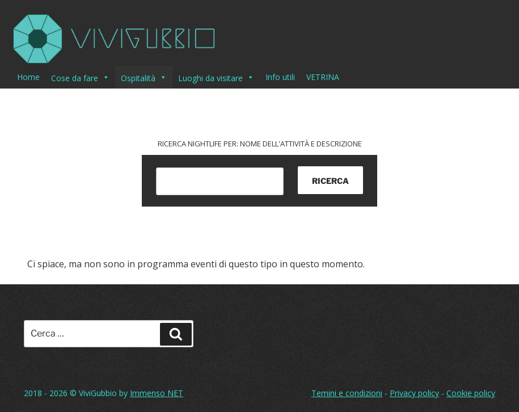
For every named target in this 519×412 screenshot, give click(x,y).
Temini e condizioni (346, 393)
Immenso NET (156, 393)
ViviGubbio (98, 393)
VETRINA (322, 77)
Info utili (280, 77)
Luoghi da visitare (216, 77)
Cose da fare (80, 77)
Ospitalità (144, 77)
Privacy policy (414, 393)
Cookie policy (470, 393)
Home (28, 77)
